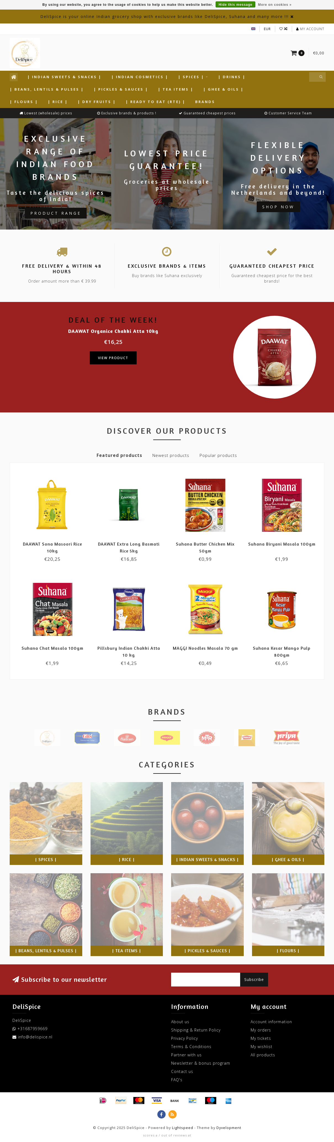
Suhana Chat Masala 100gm (52, 648)
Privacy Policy (184, 1038)
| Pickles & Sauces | (121, 89)
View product (113, 358)
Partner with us (186, 1054)
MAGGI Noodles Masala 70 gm (205, 648)
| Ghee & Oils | (223, 89)
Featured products (119, 455)
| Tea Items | (175, 89)
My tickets (261, 1038)
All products (263, 1054)
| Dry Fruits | (97, 101)
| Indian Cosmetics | (139, 76)
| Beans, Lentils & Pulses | (47, 89)
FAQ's (176, 1079)
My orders (261, 1030)
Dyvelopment (228, 1127)
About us (180, 1021)
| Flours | (24, 101)
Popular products (218, 455)
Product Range (55, 213)
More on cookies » (275, 5)
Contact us (182, 1071)
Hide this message (235, 5)
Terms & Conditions (191, 1046)
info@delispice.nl (35, 1037)
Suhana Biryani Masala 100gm (282, 544)
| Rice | (58, 101)
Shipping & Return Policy (196, 1030)
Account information (271, 1021)
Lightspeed (182, 1127)
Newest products (170, 455)
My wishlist (261, 1046)
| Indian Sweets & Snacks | (64, 76)
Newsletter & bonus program (200, 1063)
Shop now (278, 206)
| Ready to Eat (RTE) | (155, 101)
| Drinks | (232, 76)
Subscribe (254, 979)
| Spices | (191, 76)
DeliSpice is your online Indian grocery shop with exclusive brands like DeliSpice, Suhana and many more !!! (164, 16)
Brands (205, 101)
